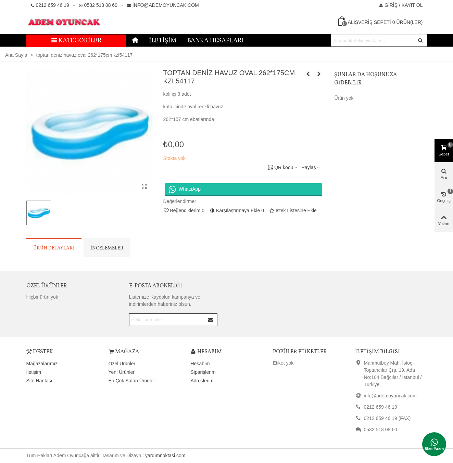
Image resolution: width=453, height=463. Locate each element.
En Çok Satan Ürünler (132, 380)
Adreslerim (202, 380)
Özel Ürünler (46, 286)
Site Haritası (39, 380)
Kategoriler (76, 40)
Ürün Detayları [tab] (54, 248)
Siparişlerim (203, 372)
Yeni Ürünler (122, 372)
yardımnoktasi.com (165, 455)
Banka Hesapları (215, 40)
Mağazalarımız (42, 363)
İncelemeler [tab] (107, 248)
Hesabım (200, 363)
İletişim (162, 40)
